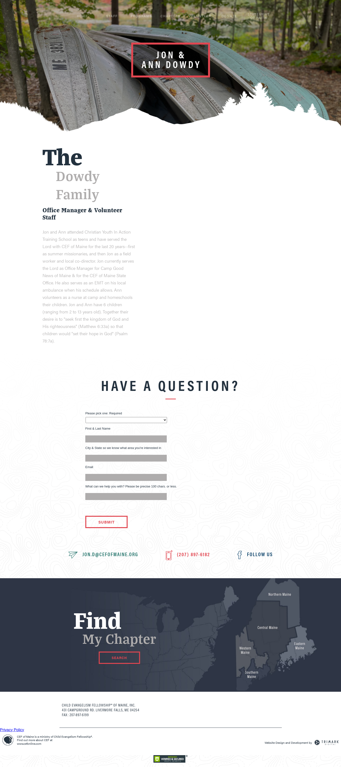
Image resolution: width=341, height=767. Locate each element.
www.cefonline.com (29, 743)
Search (119, 657)
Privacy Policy (12, 730)
